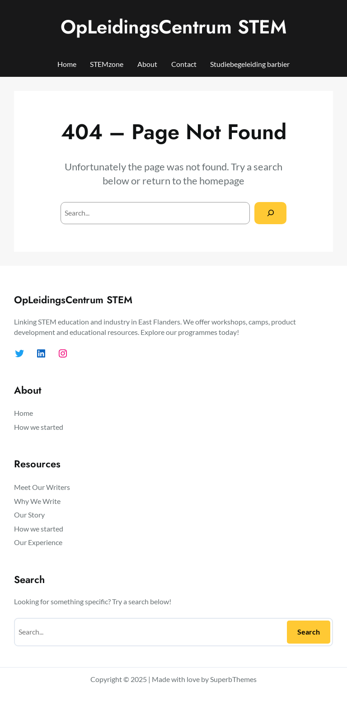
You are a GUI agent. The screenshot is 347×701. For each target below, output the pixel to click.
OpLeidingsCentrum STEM (173, 27)
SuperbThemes (233, 679)
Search (308, 631)
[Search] (270, 213)
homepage (221, 180)
